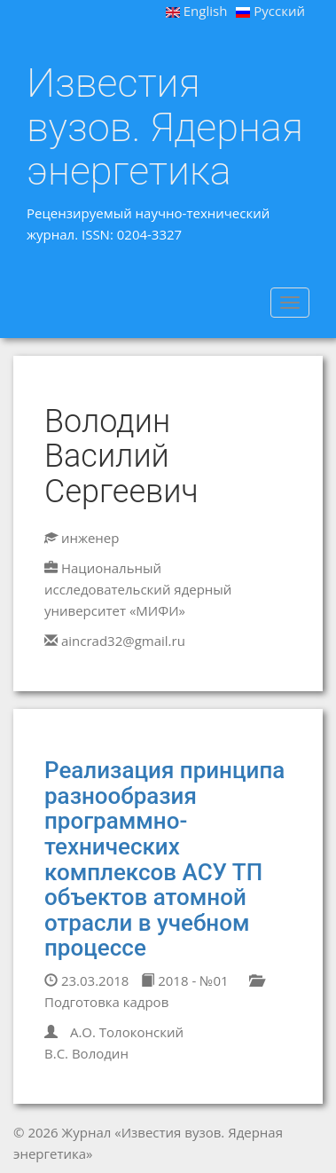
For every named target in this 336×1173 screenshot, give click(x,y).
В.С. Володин (86, 1053)
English (197, 11)
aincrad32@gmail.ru (123, 640)
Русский (270, 11)
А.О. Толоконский (127, 1032)
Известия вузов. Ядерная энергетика (165, 127)
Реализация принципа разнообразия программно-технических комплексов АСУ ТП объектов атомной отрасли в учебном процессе (164, 859)
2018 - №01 (184, 980)
